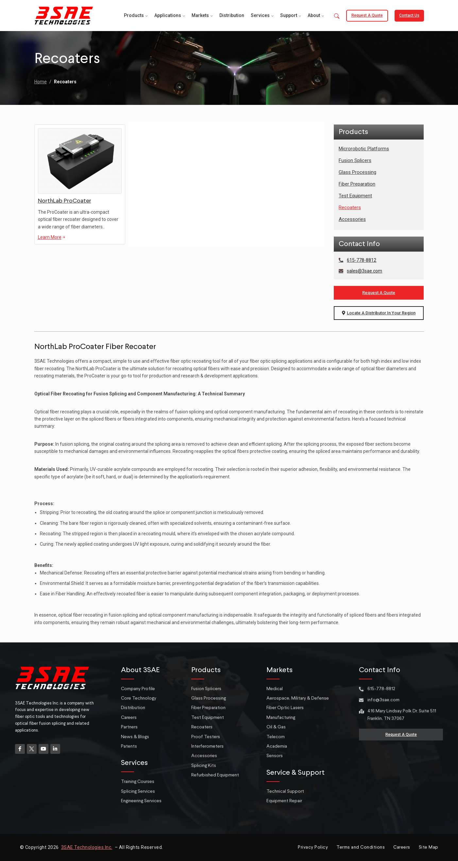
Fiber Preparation (357, 184)
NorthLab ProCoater (64, 201)
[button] (337, 16)
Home (40, 81)
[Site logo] (63, 15)
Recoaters (350, 207)
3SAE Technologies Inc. (86, 847)
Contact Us (409, 15)
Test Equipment (355, 196)
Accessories (352, 219)
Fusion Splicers (355, 160)
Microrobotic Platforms (364, 149)
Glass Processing (357, 172)
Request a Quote (367, 15)
